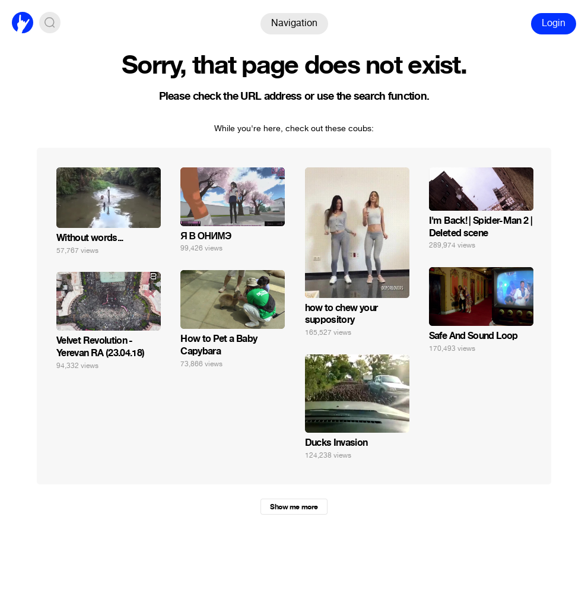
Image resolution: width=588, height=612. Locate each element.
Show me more (293, 507)
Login (553, 23)
